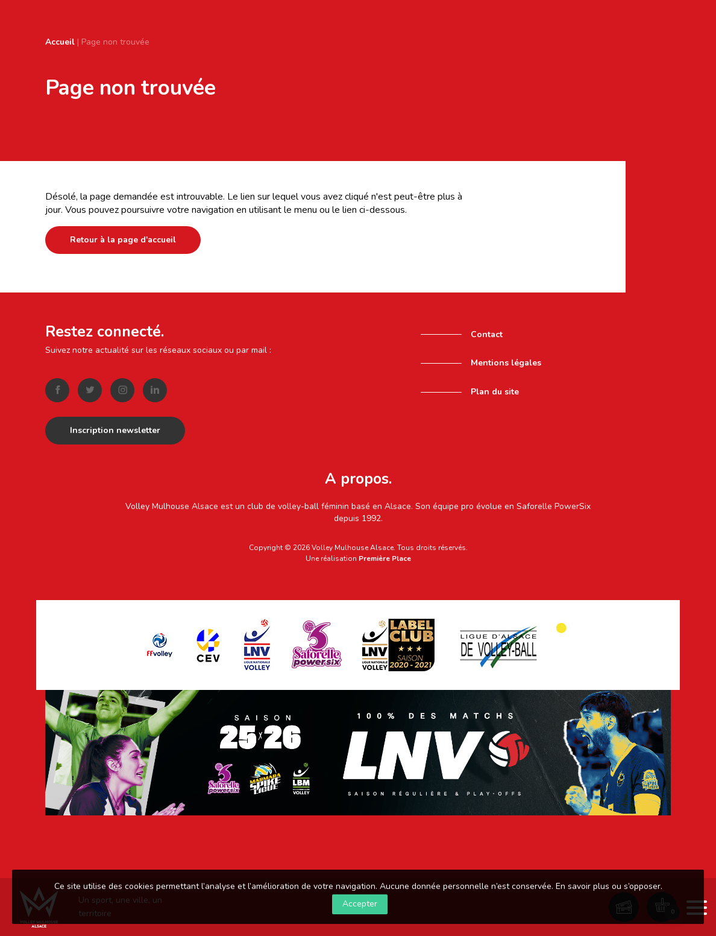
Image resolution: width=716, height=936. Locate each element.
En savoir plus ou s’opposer (608, 886)
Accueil (60, 42)
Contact (487, 334)
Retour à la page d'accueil (123, 239)
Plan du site (495, 391)
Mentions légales (506, 362)
